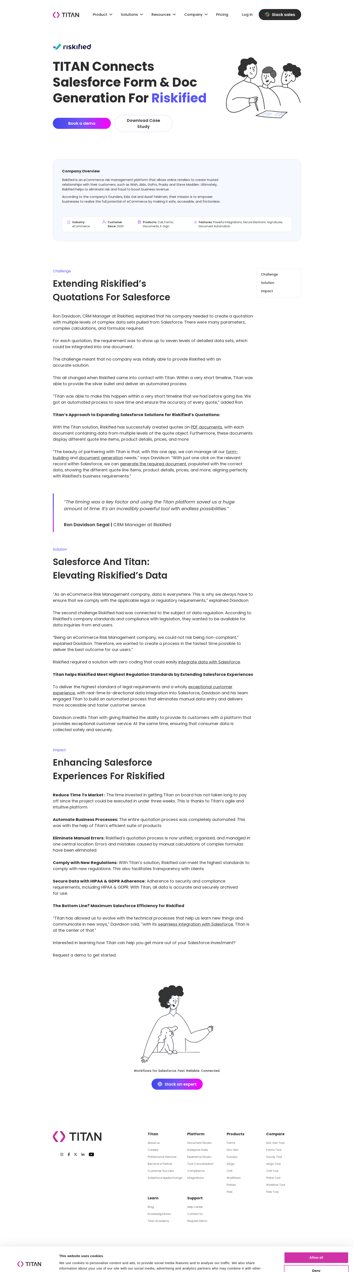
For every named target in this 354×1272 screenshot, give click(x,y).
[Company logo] (66, 15)
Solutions (129, 14)
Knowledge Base (159, 1214)
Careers (153, 1150)
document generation (101, 458)
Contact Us (195, 1214)
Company (196, 14)
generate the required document (153, 464)
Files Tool (272, 1192)
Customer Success (161, 1171)
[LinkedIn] (83, 1154)
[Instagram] (61, 1154)
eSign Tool (273, 1164)
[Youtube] (91, 1154)
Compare (275, 1134)
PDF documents (206, 427)
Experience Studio (199, 1157)
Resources (164, 14)
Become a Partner (160, 1164)
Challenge (269, 274)
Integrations (195, 1178)
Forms (231, 1143)
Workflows (234, 1178)
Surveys (232, 1157)
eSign (231, 1164)
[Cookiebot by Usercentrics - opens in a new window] (29, 1263)
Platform (196, 1134)
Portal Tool (273, 1178)
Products (235, 1134)
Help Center (195, 1207)
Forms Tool (273, 1150)
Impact (267, 291)
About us (154, 1143)
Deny (316, 1247)
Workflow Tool (275, 1185)
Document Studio (199, 1143)
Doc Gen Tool (275, 1143)
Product (103, 14)
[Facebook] (69, 1154)
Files (230, 1192)
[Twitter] (75, 1154)
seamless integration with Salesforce (195, 924)
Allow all (316, 1234)
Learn (153, 1198)
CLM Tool (272, 1171)
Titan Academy (158, 1221)
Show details (69, 1263)
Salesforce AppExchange (165, 1178)
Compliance (196, 1171)
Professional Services (162, 1157)
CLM (229, 1171)
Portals (231, 1185)
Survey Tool (274, 1157)
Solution (267, 282)
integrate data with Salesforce (209, 662)
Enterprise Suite (197, 1150)
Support (195, 1198)
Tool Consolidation (200, 1164)
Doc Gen (232, 1150)
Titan (153, 1134)
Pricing (222, 14)
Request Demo (197, 1221)
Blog (151, 1207)
